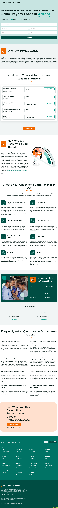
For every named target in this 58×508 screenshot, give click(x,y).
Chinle (17, 456)
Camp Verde (4, 472)
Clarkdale (18, 463)
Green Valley (48, 454)
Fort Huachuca (34, 460)
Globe (46, 447)
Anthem (3, 449)
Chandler (18, 454)
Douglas (32, 447)
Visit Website (14, 312)
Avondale (4, 454)
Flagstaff (32, 456)
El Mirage (33, 451)
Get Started (29, 37)
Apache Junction (5, 451)
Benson (3, 460)
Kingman (47, 470)
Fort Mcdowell (34, 463)
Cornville (18, 470)
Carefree (18, 447)
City (17, 460)
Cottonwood (19, 472)
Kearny (46, 467)
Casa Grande (19, 449)
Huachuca (47, 463)
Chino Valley (19, 458)
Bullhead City (5, 470)
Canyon (3, 474)
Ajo (2, 447)
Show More (29, 128)
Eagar (32, 449)
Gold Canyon (48, 449)
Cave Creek (18, 451)
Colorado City (19, 465)
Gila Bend (33, 470)
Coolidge (18, 467)
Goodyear (47, 451)
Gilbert (32, 472)
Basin (3, 458)
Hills (46, 458)
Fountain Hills (34, 467)
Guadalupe (47, 456)
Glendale (33, 474)
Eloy (31, 454)
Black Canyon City (6, 465)
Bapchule (4, 456)
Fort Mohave (33, 465)
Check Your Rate (14, 424)
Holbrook (47, 460)
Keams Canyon (48, 465)
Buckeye (4, 467)
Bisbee (3, 463)
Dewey (17, 474)
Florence (32, 458)
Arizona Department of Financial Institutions (17, 170)
